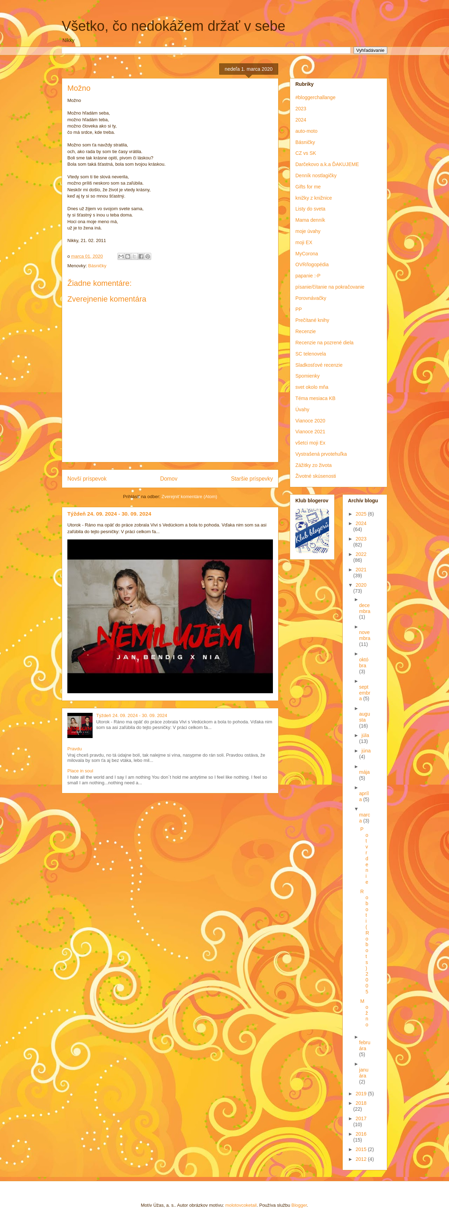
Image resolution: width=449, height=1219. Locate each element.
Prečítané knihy (312, 320)
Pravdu (74, 748)
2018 (361, 1103)
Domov (168, 479)
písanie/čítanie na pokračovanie (329, 287)
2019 (362, 1093)
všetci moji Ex (310, 443)
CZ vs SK (305, 153)
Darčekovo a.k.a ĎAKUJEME (327, 164)
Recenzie (305, 331)
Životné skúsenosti (315, 476)
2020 (361, 585)
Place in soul (80, 770)
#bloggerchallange (315, 97)
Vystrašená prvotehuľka (321, 454)
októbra (363, 662)
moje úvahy (308, 231)
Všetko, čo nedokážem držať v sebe (174, 26)
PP (298, 309)
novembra (364, 635)
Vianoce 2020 (310, 420)
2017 (361, 1118)
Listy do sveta (310, 209)
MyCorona (306, 253)
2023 (300, 108)
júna (365, 750)
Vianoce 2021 (310, 431)
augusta (364, 717)
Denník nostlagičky (316, 175)
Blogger (299, 1205)
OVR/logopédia (312, 264)
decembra (364, 608)
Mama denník (310, 220)
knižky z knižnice (313, 198)
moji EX (303, 242)
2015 (362, 1149)
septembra (364, 693)
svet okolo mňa (311, 387)
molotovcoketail (241, 1205)
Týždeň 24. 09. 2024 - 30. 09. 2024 (109, 514)
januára (363, 1073)
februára (364, 1045)
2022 (361, 554)
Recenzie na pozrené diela (324, 342)
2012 (362, 1159)
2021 (361, 569)
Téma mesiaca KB (315, 398)
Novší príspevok (87, 479)
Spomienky (307, 376)
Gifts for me (308, 187)
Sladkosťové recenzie (318, 365)
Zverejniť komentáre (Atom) (189, 496)
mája (364, 772)
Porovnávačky (310, 298)
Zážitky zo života (313, 465)
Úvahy (302, 409)
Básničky (97, 265)
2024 (300, 120)
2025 (362, 514)
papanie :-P (308, 275)
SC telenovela (310, 354)
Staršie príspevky (252, 479)
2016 (361, 1134)
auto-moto (306, 131)
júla (365, 735)
